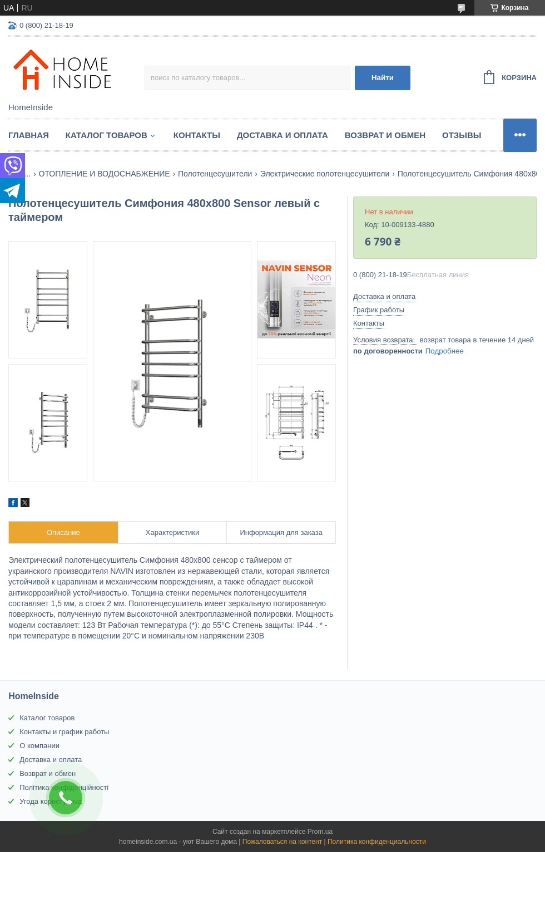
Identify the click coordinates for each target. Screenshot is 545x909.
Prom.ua (320, 832)
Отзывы (461, 135)
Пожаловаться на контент (282, 842)
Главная (28, 135)
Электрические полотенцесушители (324, 173)
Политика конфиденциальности (377, 842)
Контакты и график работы (64, 732)
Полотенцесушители (215, 173)
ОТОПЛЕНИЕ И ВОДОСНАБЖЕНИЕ (104, 173)
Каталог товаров (106, 135)
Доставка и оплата (282, 135)
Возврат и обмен (385, 135)
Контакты (197, 135)
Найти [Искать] (382, 77)
